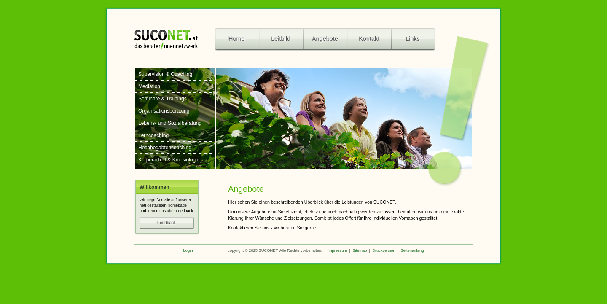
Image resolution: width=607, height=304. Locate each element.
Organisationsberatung (163, 111)
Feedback (175, 223)
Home (236, 38)
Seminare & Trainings (162, 99)
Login (188, 250)
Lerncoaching (153, 135)
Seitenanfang (412, 250)
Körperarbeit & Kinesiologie (168, 160)
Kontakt (369, 38)
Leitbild (280, 38)
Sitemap (359, 250)
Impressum (337, 250)
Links (406, 39)
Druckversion (383, 250)
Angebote (325, 38)
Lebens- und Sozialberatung (169, 123)
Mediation (149, 86)
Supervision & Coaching (165, 74)
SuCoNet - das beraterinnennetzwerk (166, 38)
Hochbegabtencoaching (164, 148)
